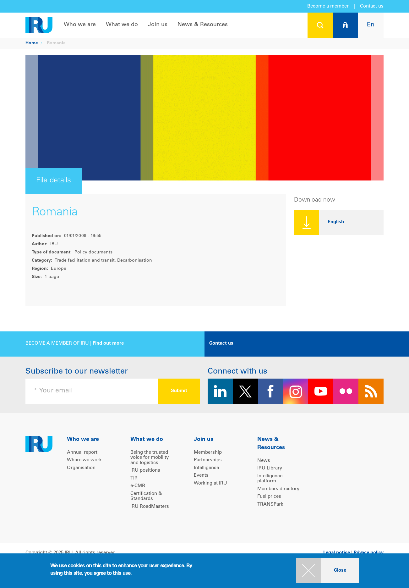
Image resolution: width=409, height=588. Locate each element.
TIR (134, 478)
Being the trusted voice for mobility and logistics (149, 457)
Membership (208, 452)
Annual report (82, 452)
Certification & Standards (146, 496)
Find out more (108, 343)
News (263, 460)
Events (201, 475)
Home (31, 43)
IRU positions (145, 470)
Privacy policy (369, 553)
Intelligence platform (269, 479)
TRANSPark (270, 504)
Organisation (81, 468)
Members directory (278, 489)
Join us (157, 25)
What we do (122, 25)
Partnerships (208, 460)
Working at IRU (210, 483)
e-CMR (137, 486)
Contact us (372, 6)
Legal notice (336, 553)
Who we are (80, 25)
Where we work (84, 460)
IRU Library (269, 468)
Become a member (328, 6)
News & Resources (202, 25)
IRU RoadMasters (149, 506)
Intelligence (206, 468)
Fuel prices (269, 496)
